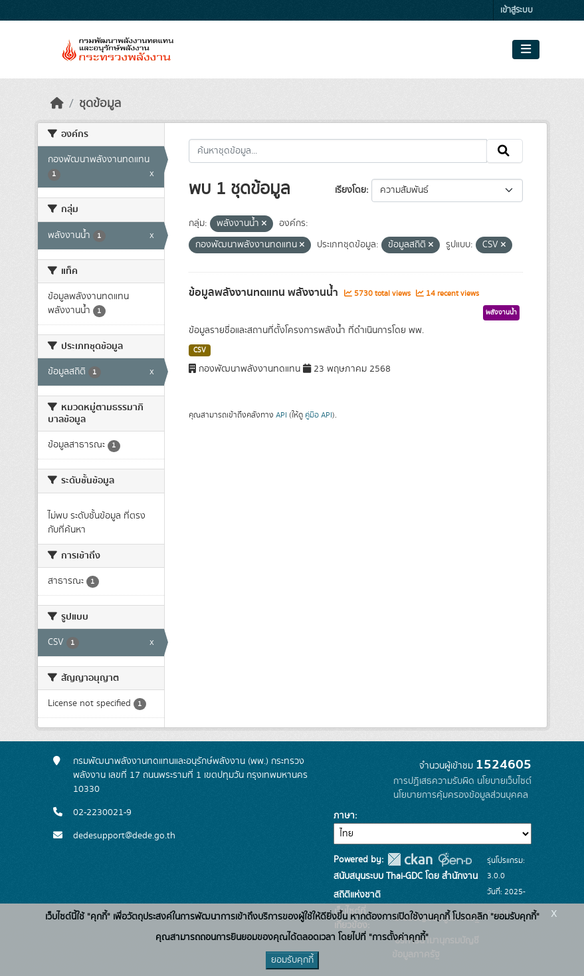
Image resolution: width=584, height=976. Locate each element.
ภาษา (344, 815)
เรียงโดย (350, 190)
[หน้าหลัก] (57, 103)
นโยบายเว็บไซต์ (504, 781)
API (281, 415)
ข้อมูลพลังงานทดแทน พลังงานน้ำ (265, 292)
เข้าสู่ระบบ (516, 10)
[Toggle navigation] (525, 50)
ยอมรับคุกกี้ (292, 960)
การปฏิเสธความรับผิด (433, 781)
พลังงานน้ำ (501, 312)
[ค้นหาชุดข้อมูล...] (338, 151)
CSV (199, 350)
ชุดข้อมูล (100, 103)
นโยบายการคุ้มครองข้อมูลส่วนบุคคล (460, 795)
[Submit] (504, 151)
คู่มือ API (318, 415)
